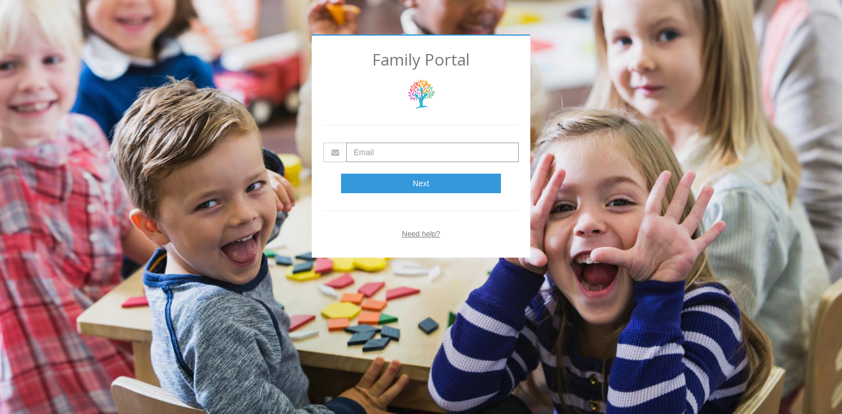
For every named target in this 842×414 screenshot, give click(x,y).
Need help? (421, 233)
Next (421, 183)
